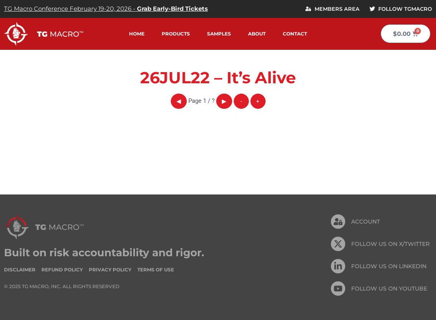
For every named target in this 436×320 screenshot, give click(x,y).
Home (137, 34)
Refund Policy (62, 270)
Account (365, 221)
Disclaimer (19, 270)
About (257, 34)
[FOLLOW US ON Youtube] (338, 288)
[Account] (338, 221)
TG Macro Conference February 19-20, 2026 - (106, 8)
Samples (219, 34)
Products (176, 34)
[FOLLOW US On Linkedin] (338, 266)
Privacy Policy (110, 270)
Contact (295, 34)
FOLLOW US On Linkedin (388, 266)
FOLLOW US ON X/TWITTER (390, 243)
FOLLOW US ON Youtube (389, 288)
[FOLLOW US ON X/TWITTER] (338, 244)
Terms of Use (155, 270)
